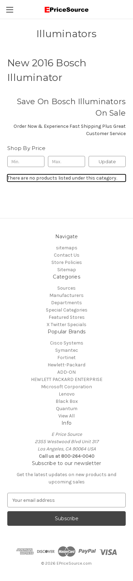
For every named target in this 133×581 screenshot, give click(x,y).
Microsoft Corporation (66, 387)
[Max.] (66, 161)
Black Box (67, 401)
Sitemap (66, 270)
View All (66, 416)
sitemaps (66, 248)
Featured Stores (67, 317)
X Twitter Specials (66, 324)
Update (107, 161)
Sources (66, 288)
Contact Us (67, 255)
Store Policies (66, 262)
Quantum (66, 409)
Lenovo (67, 394)
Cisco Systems (66, 343)
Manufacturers (66, 295)
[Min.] (25, 161)
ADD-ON (66, 372)
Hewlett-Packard (66, 365)
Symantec (66, 350)
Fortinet (66, 357)
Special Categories (67, 310)
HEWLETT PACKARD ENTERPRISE (66, 379)
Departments (66, 303)
